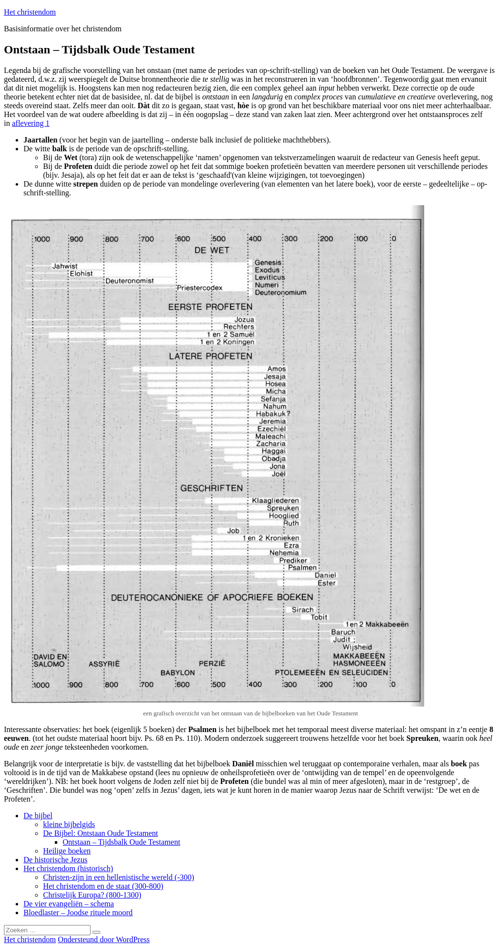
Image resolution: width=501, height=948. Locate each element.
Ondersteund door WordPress (104, 939)
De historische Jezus (55, 859)
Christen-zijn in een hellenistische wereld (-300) (118, 877)
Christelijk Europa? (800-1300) (92, 895)
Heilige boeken (67, 851)
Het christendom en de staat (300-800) (103, 886)
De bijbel (37, 815)
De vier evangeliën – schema (68, 904)
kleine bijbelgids (69, 824)
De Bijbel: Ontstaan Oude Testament (100, 833)
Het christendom (30, 12)
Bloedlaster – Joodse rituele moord (78, 912)
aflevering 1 (30, 123)
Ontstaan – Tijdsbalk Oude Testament (121, 842)
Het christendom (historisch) (68, 868)
